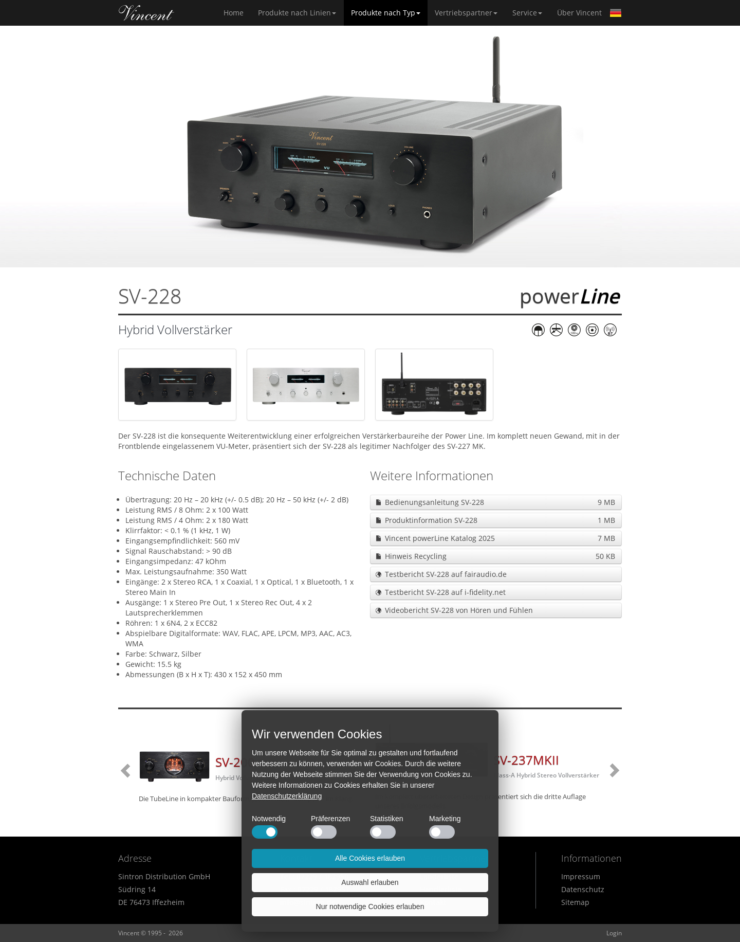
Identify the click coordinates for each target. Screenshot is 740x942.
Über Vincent (579, 12)
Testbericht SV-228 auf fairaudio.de (446, 574)
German (615, 13)
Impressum (580, 876)
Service (527, 12)
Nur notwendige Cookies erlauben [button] (370, 906)
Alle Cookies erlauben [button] (370, 858)
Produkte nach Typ (385, 12)
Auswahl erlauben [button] (369, 882)
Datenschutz (582, 889)
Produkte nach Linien (297, 12)
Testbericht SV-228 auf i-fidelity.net (445, 592)
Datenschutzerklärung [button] (287, 796)
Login (614, 933)
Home (146, 13)
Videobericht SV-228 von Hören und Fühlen (459, 610)
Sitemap (575, 902)
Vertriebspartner (466, 12)
